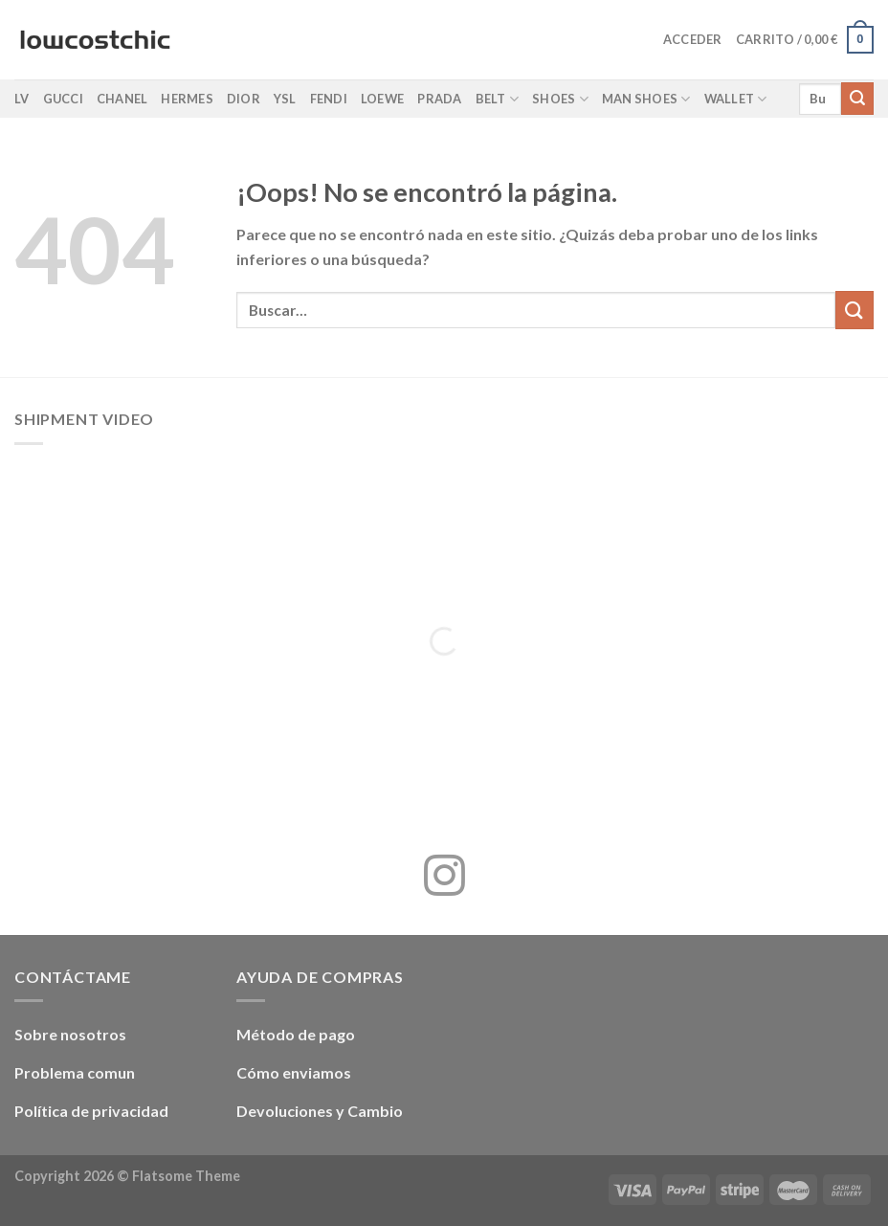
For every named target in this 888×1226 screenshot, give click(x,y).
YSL (285, 98)
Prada (439, 98)
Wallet (735, 99)
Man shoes (646, 99)
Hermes (187, 98)
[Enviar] (857, 98)
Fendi (328, 98)
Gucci (63, 98)
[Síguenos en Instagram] (444, 879)
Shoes (560, 99)
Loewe (382, 98)
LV (22, 98)
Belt (497, 99)
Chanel (122, 98)
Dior (243, 98)
